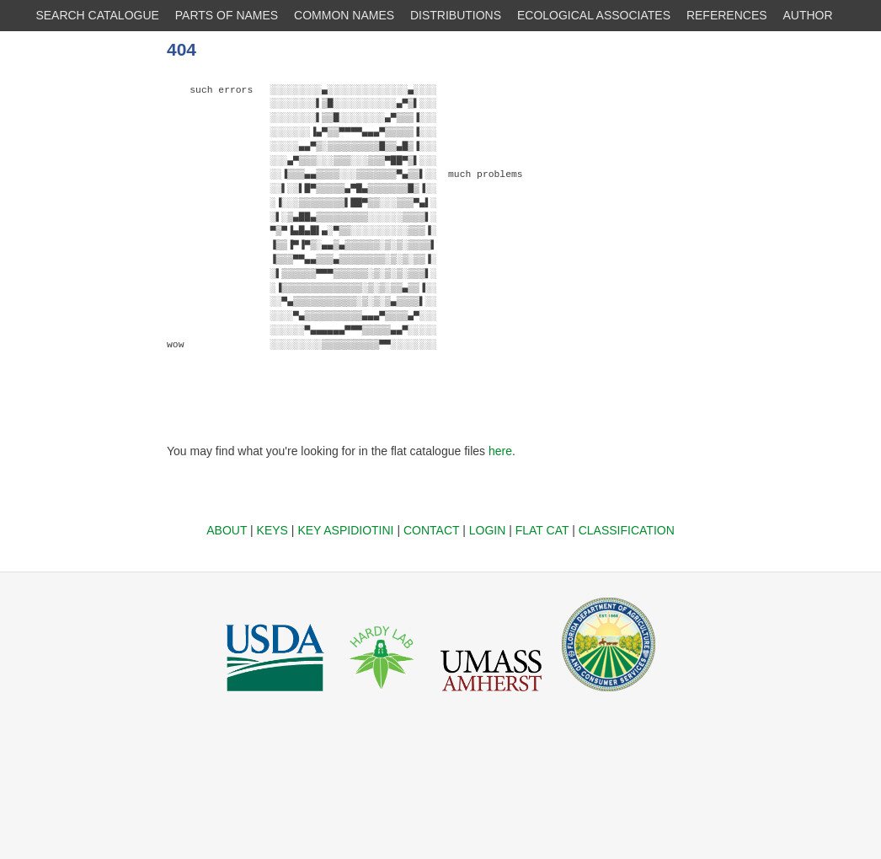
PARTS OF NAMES (226, 15)
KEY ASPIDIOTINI (345, 530)
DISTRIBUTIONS (455, 15)
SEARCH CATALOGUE (97, 15)
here (500, 451)
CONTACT (431, 530)
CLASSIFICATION (627, 530)
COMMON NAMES (344, 15)
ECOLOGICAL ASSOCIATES (593, 15)
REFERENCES (726, 15)
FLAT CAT (542, 530)
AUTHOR (808, 15)
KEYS (272, 530)
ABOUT (226, 530)
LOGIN (487, 530)
